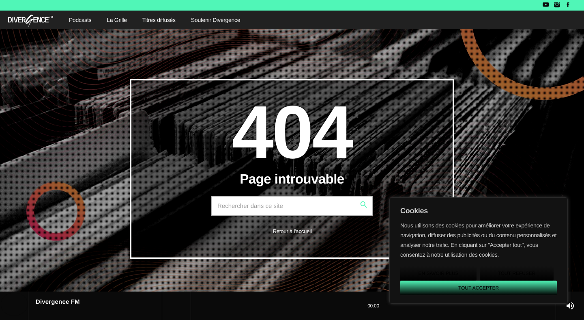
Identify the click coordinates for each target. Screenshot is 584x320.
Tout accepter (478, 288)
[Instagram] (557, 5)
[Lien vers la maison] (30, 20)
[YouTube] (546, 5)
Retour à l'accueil (292, 231)
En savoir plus (438, 273)
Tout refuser (517, 273)
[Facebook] (568, 5)
